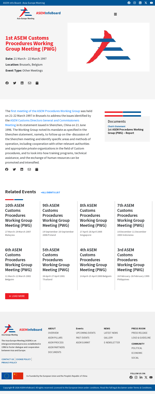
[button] (17, 296)
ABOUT (52, 328)
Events (79, 328)
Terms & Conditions (143, 387)
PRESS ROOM (138, 328)
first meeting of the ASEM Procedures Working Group (45, 111)
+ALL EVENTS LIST (50, 192)
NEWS (107, 328)
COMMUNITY (137, 343)
